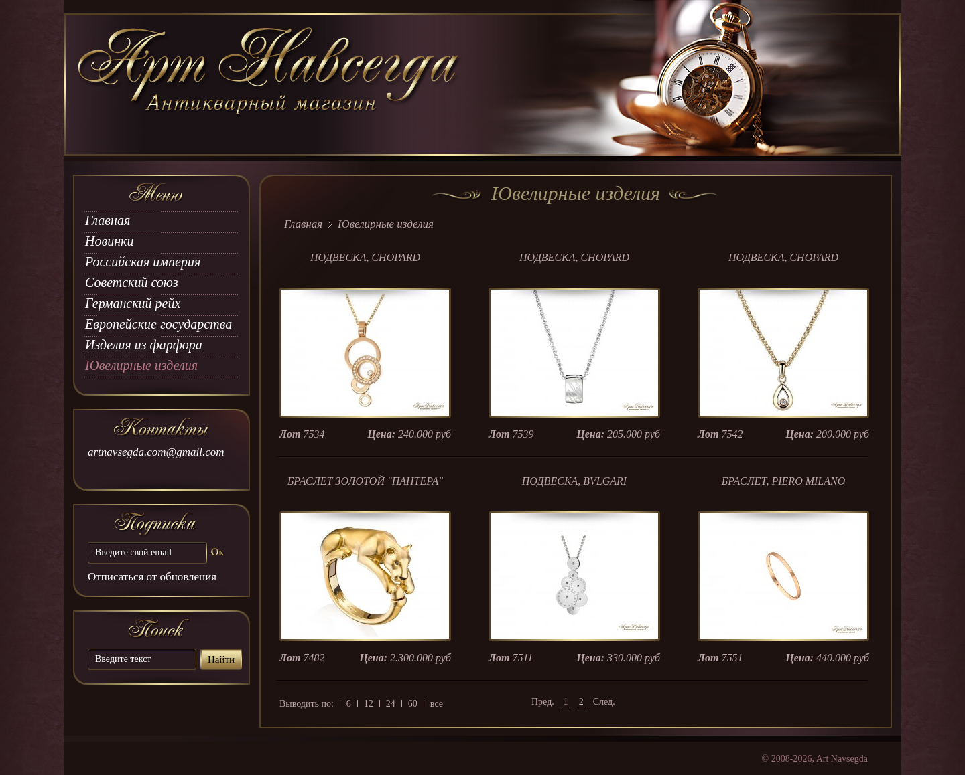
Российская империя (142, 261)
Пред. (542, 702)
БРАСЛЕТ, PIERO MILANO (784, 481)
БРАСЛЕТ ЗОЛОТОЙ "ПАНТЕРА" (365, 481)
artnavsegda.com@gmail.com (156, 452)
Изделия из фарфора (143, 344)
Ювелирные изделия (141, 365)
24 (390, 704)
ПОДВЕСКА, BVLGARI (574, 481)
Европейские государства (158, 324)
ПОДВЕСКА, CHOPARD (365, 257)
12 (368, 704)
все (436, 704)
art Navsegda (269, 85)
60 (412, 704)
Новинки (109, 241)
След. (604, 702)
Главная (107, 220)
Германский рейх (132, 303)
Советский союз (131, 282)
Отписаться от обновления (152, 576)
